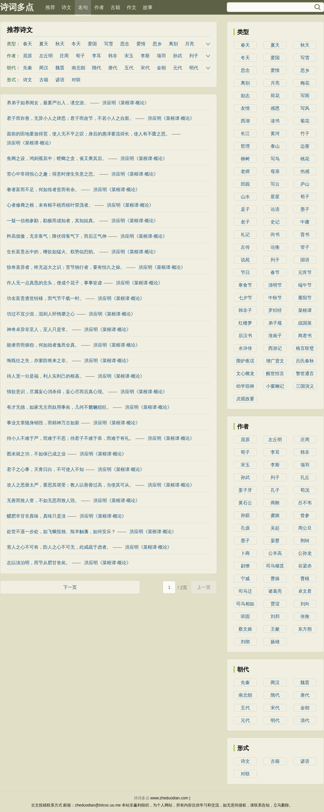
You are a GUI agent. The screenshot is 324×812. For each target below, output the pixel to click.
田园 (245, 184)
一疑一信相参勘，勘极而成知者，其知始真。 (52, 220)
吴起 (275, 528)
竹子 (304, 133)
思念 (124, 43)
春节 (275, 272)
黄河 (275, 133)
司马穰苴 (275, 565)
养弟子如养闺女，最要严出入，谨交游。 (47, 102)
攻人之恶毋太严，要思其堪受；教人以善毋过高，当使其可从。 (70, 484)
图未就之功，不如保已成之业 (36, 453)
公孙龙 (305, 553)
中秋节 (275, 297)
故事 (148, 7)
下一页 (70, 587)
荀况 (304, 490)
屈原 (27, 55)
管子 (304, 247)
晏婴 (275, 540)
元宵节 (305, 272)
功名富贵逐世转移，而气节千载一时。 (45, 298)
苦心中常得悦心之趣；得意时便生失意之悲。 (52, 174)
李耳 (96, 55)
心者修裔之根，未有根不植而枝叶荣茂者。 (50, 205)
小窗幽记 (275, 386)
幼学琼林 (245, 386)
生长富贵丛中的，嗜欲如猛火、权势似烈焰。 (52, 251)
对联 (76, 79)
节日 (245, 272)
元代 (177, 67)
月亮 (189, 43)
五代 (128, 67)
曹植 (304, 578)
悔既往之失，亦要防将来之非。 (38, 360)
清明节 (275, 285)
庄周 (64, 55)
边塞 (304, 146)
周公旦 (305, 528)
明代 (193, 67)
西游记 (275, 348)
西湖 (245, 120)
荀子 (80, 55)
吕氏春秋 (305, 360)
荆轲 (304, 540)
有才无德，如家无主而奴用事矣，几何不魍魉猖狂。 (59, 407)
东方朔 (305, 629)
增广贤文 (275, 360)
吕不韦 (305, 502)
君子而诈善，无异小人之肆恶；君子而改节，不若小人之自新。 (70, 118)
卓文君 (305, 591)
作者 (99, 7)
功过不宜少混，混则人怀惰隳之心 (41, 313)
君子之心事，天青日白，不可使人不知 (45, 469)
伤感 (304, 171)
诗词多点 (17, 7)
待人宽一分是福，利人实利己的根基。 (45, 376)
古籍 (115, 7)
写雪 (108, 43)
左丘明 (46, 55)
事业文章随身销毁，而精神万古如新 (43, 422)
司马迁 (245, 591)
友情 (245, 108)
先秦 (27, 67)
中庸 (304, 221)
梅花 (304, 83)
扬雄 (275, 641)
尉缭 (245, 565)
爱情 (140, 43)
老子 (245, 221)
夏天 (43, 43)
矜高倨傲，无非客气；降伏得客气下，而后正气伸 (57, 236)
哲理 (245, 146)
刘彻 (245, 641)
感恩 (275, 108)
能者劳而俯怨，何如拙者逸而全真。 (43, 345)
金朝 (161, 67)
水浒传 (245, 348)
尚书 (275, 234)
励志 (245, 95)
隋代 (96, 67)
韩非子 (245, 310)
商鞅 (275, 502)
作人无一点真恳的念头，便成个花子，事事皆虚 (54, 282)
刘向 (304, 603)
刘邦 (275, 616)
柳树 (245, 158)
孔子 (275, 490)
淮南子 (275, 335)
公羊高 (275, 553)
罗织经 (275, 310)
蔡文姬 (245, 629)
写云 (275, 184)
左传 (245, 247)
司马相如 (245, 603)
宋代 (145, 67)
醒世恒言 (275, 373)
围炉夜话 (245, 360)
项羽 (161, 55)
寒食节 (245, 285)
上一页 (204, 587)
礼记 (245, 234)
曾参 (304, 515)
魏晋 (59, 67)
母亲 (275, 171)
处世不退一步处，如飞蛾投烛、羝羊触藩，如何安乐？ (61, 531)
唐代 (112, 67)
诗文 (66, 7)
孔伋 (245, 528)
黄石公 (245, 502)
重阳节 (305, 297)
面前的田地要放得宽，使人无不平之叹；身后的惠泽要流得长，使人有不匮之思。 (88, 133)
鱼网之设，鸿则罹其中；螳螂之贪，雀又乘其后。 (57, 158)
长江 (245, 133)
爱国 (92, 43)
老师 (245, 171)
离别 (173, 43)
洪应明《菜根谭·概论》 (125, 102)
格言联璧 (305, 348)
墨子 (304, 209)
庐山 (304, 184)
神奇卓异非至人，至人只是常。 (38, 329)
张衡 (304, 616)
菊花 (304, 120)
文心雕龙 (245, 373)
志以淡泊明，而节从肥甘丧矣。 (38, 562)
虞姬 (275, 515)
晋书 (304, 234)
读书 (275, 120)
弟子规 (275, 323)
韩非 (112, 55)
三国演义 (305, 386)
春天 (27, 43)
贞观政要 (245, 398)
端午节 (305, 285)
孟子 (245, 209)
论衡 (275, 247)
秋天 (59, 43)
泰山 (275, 146)
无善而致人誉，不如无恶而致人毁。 (43, 500)
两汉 (43, 67)
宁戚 (245, 578)
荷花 (275, 95)
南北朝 (78, 67)
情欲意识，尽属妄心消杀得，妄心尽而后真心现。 (57, 391)
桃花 (304, 158)
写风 (304, 108)
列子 (193, 55)
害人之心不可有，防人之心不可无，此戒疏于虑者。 (59, 547)
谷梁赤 (305, 565)
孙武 (177, 55)
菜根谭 (305, 310)
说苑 (245, 259)
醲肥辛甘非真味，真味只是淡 (36, 516)
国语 (304, 259)
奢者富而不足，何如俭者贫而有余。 (43, 189)
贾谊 (275, 603)
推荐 (50, 7)
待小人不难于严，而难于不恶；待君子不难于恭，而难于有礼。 (70, 438)
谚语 (59, 79)
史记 (275, 221)
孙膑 (245, 515)
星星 (275, 196)
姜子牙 (245, 490)
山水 (245, 196)
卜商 (245, 553)
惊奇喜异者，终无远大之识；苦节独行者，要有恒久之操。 (66, 267)
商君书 (305, 335)
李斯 (145, 55)
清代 (304, 720)
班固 (245, 616)
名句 (83, 7)
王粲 (275, 629)
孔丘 (304, 477)
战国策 (305, 323)
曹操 (275, 578)
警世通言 (305, 373)
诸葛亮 (275, 591)
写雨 (304, 95)
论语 (275, 209)
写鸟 (275, 158)
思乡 (157, 43)
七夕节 (245, 297)
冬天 (76, 43)
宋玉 (128, 55)
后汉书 (245, 335)
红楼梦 (245, 323)
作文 (131, 7)
